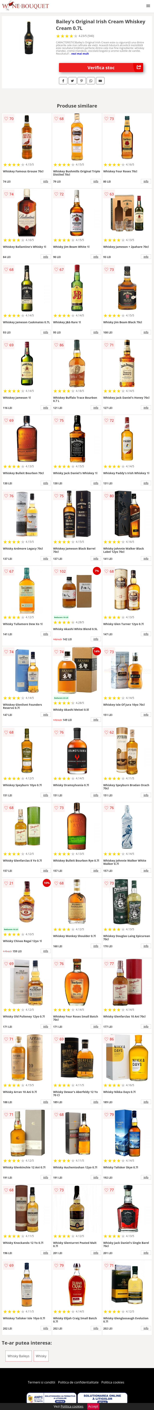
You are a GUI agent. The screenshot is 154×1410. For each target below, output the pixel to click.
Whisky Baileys (18, 1356)
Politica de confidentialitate (78, 1382)
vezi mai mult (80, 53)
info (45, 181)
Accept (93, 1406)
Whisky (41, 1356)
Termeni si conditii (41, 1382)
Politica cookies (112, 1382)
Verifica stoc (115, 67)
